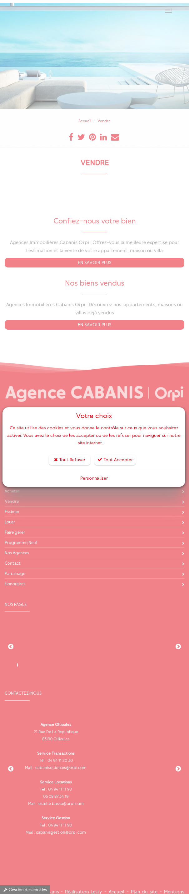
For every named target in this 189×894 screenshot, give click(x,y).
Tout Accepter (115, 459)
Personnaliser (94, 478)
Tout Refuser (69, 459)
